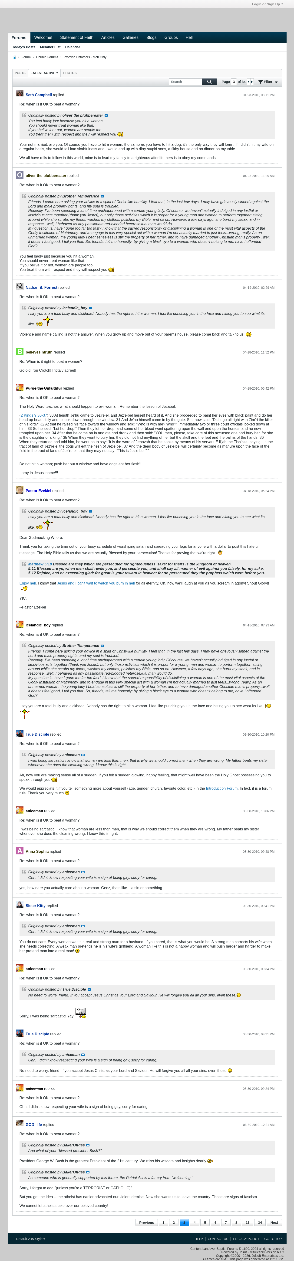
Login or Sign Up (267, 4)
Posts (20, 73)
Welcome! (43, 37)
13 (248, 1222)
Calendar (72, 47)
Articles (108, 37)
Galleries (130, 37)
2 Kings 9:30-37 (34, 415)
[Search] (193, 81)
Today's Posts (24, 47)
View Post (106, 115)
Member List (50, 47)
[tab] (20, 73)
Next (274, 1222)
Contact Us (218, 1239)
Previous (146, 1222)
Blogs (151, 37)
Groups (171, 37)
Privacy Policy (246, 1239)
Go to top (273, 1239)
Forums (19, 37)
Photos (70, 73)
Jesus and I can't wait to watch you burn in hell (96, 583)
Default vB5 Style (30, 1239)
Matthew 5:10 (40, 564)
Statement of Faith (76, 37)
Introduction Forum (222, 788)
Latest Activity (44, 73)
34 (260, 1222)
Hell (189, 37)
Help (199, 1239)
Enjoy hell (28, 583)
